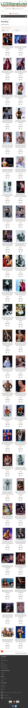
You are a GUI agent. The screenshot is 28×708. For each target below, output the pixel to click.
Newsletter (3, 689)
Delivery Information (4, 665)
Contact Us (3, 672)
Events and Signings (4, 660)
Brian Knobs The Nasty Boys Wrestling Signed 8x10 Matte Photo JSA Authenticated (20, 542)
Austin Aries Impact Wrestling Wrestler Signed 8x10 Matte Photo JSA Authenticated (7, 220)
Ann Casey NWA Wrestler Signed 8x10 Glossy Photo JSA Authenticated (7, 195)
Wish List (2, 688)
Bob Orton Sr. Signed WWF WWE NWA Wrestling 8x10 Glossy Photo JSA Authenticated (7, 493)
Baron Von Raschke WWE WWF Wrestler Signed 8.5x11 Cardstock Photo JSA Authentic (21, 244)
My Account (3, 685)
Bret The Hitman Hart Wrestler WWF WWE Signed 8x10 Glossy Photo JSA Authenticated (7, 542)
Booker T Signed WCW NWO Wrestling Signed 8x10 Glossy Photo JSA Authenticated (7, 517)
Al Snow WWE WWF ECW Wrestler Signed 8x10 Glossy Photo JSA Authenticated (7, 121)
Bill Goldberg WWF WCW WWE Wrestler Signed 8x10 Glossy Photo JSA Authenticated (20, 344)
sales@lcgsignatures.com (18, 8)
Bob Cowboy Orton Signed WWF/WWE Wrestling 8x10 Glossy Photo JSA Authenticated (20, 468)
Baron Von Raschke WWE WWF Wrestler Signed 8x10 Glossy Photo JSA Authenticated (7, 269)
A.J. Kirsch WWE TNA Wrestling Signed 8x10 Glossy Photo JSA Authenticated (7, 47)
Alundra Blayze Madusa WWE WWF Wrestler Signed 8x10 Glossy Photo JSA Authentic (7, 146)
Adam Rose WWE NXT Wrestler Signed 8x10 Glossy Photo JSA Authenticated (20, 47)
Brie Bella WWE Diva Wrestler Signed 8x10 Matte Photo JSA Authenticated (7, 566)
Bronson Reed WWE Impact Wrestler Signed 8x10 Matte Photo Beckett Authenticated (7, 616)
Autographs (4, 19)
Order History (3, 686)
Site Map (2, 674)
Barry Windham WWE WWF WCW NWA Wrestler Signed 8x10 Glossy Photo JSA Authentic (20, 319)
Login (22, 1)
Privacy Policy (3, 666)
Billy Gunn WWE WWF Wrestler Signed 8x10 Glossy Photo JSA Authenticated (7, 419)
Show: (17, 30)
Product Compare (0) (6, 27)
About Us (2, 663)
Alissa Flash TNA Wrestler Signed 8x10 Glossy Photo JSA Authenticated (20, 121)
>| (22, 651)
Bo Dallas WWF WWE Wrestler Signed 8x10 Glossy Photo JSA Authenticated (7, 468)
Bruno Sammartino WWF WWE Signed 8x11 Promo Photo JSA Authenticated (20, 616)
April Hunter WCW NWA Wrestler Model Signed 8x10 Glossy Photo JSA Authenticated (20, 195)
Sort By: (3, 30)
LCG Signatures (16, 703)
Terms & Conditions (4, 668)
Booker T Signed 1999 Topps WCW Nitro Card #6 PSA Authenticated (20, 493)
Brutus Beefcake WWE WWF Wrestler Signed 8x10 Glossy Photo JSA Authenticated (7, 640)
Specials (2, 680)
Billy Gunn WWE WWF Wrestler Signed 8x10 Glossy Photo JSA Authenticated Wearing (20, 443)
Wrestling (9, 19)
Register (25, 1)
